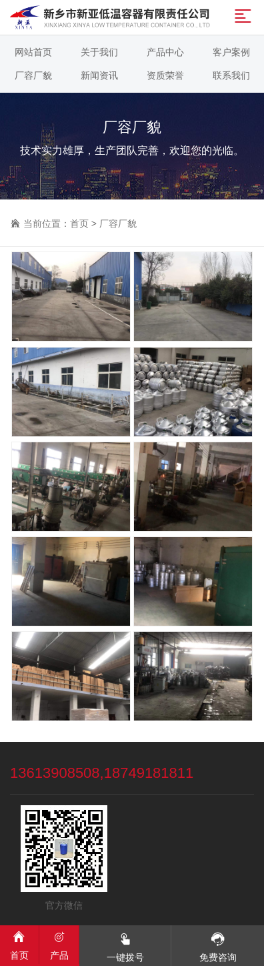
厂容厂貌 (118, 223)
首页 (79, 223)
